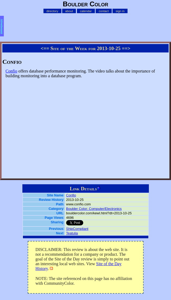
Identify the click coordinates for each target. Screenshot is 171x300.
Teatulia (72, 233)
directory (52, 11)
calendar (86, 11)
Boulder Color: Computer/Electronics (94, 209)
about (69, 11)
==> (126, 48)
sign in (120, 11)
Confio (11, 71)
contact (104, 11)
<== (45, 48)
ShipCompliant (77, 229)
